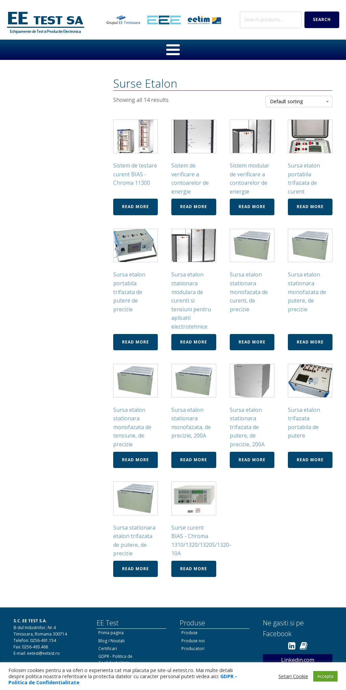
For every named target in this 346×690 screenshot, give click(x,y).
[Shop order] (299, 102)
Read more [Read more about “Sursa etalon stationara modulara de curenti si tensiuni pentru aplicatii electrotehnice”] (193, 342)
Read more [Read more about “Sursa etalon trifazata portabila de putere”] (310, 460)
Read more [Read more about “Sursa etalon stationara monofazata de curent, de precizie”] (252, 342)
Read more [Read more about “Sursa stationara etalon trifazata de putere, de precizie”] (135, 569)
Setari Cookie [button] (293, 676)
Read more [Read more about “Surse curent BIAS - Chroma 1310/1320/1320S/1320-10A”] (193, 569)
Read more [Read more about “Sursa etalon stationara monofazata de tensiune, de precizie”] (135, 460)
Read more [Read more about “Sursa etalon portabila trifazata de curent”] (310, 206)
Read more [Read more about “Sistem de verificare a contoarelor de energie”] (193, 206)
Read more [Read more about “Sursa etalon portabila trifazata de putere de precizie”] (135, 342)
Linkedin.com (297, 660)
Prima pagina (111, 633)
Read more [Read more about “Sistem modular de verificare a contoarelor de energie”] (252, 206)
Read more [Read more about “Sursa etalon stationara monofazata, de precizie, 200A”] (193, 460)
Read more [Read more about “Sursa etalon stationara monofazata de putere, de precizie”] (310, 342)
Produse (189, 633)
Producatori (192, 648)
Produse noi (193, 641)
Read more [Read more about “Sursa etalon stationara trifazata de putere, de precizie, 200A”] (252, 460)
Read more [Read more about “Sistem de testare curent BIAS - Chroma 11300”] (135, 206)
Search (322, 19)
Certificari (107, 648)
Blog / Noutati (111, 641)
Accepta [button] (325, 676)
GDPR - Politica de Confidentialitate (115, 659)
